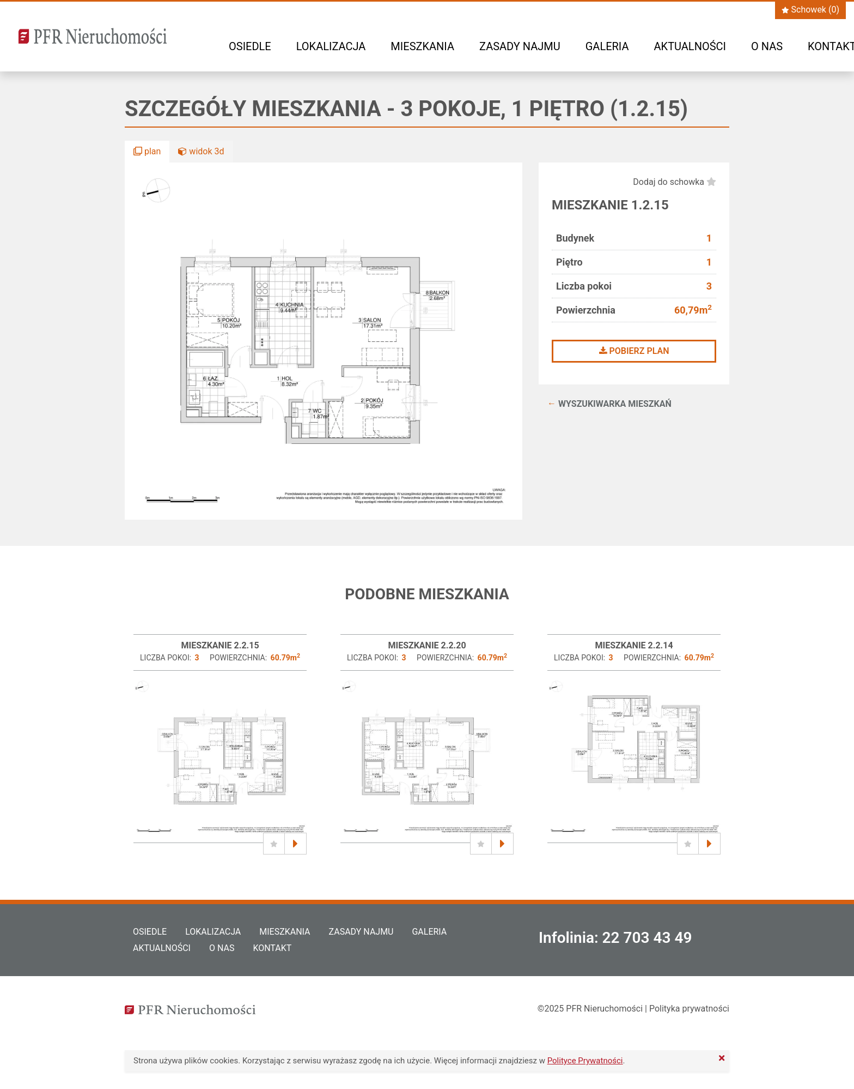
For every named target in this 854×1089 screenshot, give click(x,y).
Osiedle (250, 46)
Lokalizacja (331, 46)
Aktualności (690, 46)
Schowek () (810, 9)
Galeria (607, 46)
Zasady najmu (519, 46)
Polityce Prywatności (585, 1061)
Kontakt (272, 948)
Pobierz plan (634, 351)
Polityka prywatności (689, 1008)
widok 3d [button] (201, 151)
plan (147, 151)
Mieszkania (422, 46)
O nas (767, 46)
